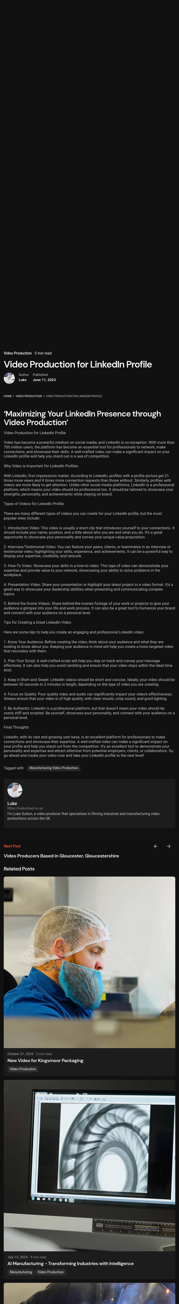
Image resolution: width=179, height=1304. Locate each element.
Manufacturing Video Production (54, 768)
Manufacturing (21, 1272)
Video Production (18, 339)
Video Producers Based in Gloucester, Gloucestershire (61, 856)
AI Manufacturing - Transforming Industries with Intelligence (70, 1263)
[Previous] (155, 846)
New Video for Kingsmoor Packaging (45, 1060)
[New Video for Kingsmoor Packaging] (89, 962)
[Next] (168, 846)
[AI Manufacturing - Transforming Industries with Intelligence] (89, 1165)
